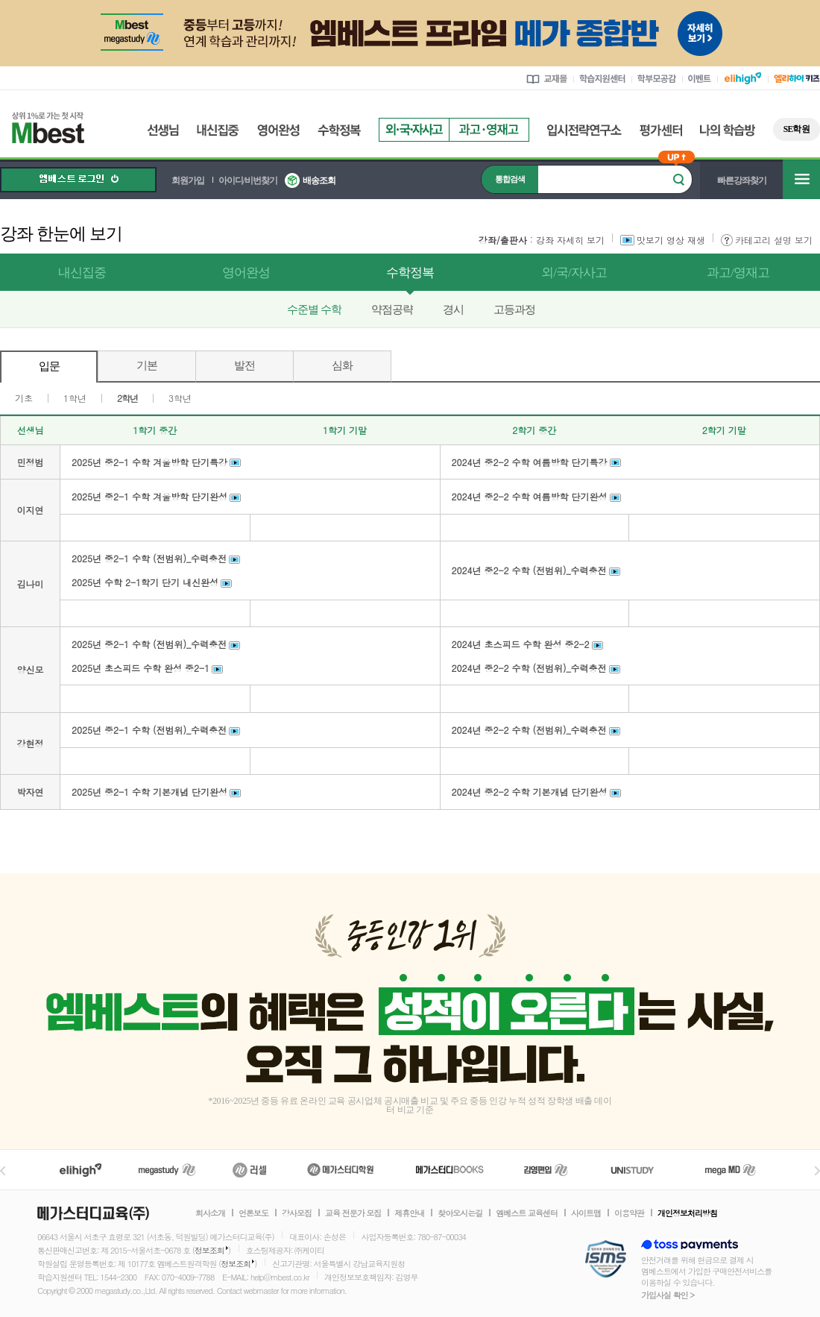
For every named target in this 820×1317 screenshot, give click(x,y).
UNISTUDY (640, 1170)
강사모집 (297, 1213)
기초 (24, 398)
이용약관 (629, 1213)
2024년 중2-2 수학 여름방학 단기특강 (530, 462)
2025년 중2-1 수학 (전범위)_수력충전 (149, 558)
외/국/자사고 (573, 272)
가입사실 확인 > (667, 1295)
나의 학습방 (727, 130)
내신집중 (218, 130)
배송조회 (319, 180)
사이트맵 (586, 1213)
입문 (49, 366)
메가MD (731, 1170)
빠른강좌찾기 (741, 180)
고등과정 (514, 309)
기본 (146, 365)
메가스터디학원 (340, 1170)
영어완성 (278, 130)
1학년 (74, 398)
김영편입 (545, 1170)
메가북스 (450, 1170)
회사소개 (210, 1213)
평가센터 (661, 130)
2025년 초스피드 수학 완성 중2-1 (140, 667)
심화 (342, 365)
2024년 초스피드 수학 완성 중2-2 (521, 644)
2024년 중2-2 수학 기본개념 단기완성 (530, 791)
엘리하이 (80, 1170)
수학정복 (339, 130)
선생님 (163, 130)
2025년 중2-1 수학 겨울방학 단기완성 (149, 496)
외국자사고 (414, 130)
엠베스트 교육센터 (527, 1213)
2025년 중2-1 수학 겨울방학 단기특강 (149, 462)
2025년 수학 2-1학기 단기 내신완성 (145, 582)
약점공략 (392, 309)
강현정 (30, 743)
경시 (453, 309)
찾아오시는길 (460, 1213)
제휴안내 (409, 1213)
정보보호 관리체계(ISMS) (605, 1259)
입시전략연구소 (584, 130)
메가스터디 (167, 1170)
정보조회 (209, 1250)
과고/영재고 (738, 272)
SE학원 (796, 129)
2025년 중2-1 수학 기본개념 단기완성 (149, 791)
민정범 (30, 462)
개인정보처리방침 (687, 1213)
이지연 (30, 509)
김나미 (30, 583)
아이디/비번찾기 (247, 180)
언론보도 (253, 1213)
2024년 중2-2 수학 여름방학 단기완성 (530, 496)
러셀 (250, 1170)
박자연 (30, 791)
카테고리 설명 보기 (767, 239)
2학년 (127, 398)
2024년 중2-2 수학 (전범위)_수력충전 (529, 570)
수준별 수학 (314, 309)
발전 (244, 365)
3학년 (180, 398)
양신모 (30, 669)
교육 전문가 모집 (353, 1213)
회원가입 (187, 180)
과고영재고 (489, 130)
